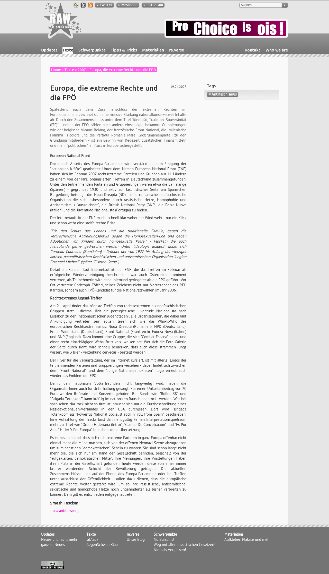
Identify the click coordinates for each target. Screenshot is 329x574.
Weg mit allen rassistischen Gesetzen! (184, 545)
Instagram (153, 5)
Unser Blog (136, 540)
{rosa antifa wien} (64, 511)
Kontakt (252, 50)
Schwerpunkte (92, 50)
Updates (49, 50)
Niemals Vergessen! (170, 550)
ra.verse (176, 50)
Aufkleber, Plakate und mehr (247, 540)
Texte (67, 50)
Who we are (277, 50)
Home (56, 70)
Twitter (104, 5)
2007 (82, 70)
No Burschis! (164, 540)
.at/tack (92, 540)
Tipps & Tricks (124, 50)
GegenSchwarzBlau (102, 545)
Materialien (153, 50)
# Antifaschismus (222, 94)
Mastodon (128, 5)
